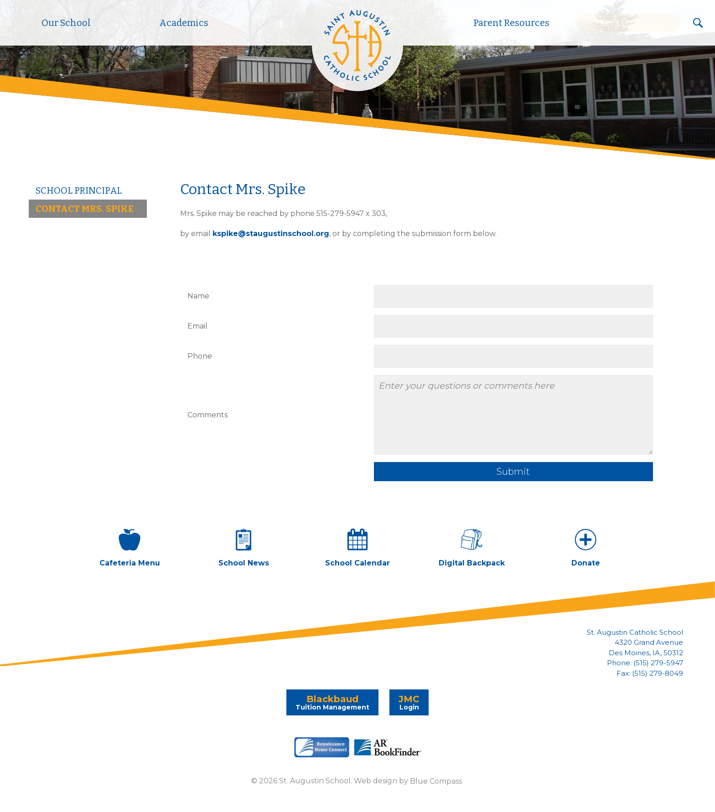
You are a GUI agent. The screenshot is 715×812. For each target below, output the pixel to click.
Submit (513, 471)
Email (197, 326)
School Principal (79, 190)
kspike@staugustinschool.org (270, 233)
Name (198, 296)
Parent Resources (511, 22)
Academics (183, 22)
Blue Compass (436, 780)
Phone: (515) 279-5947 (645, 663)
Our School (66, 22)
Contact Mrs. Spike (85, 208)
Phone (199, 356)
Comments (207, 415)
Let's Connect (629, 22)
